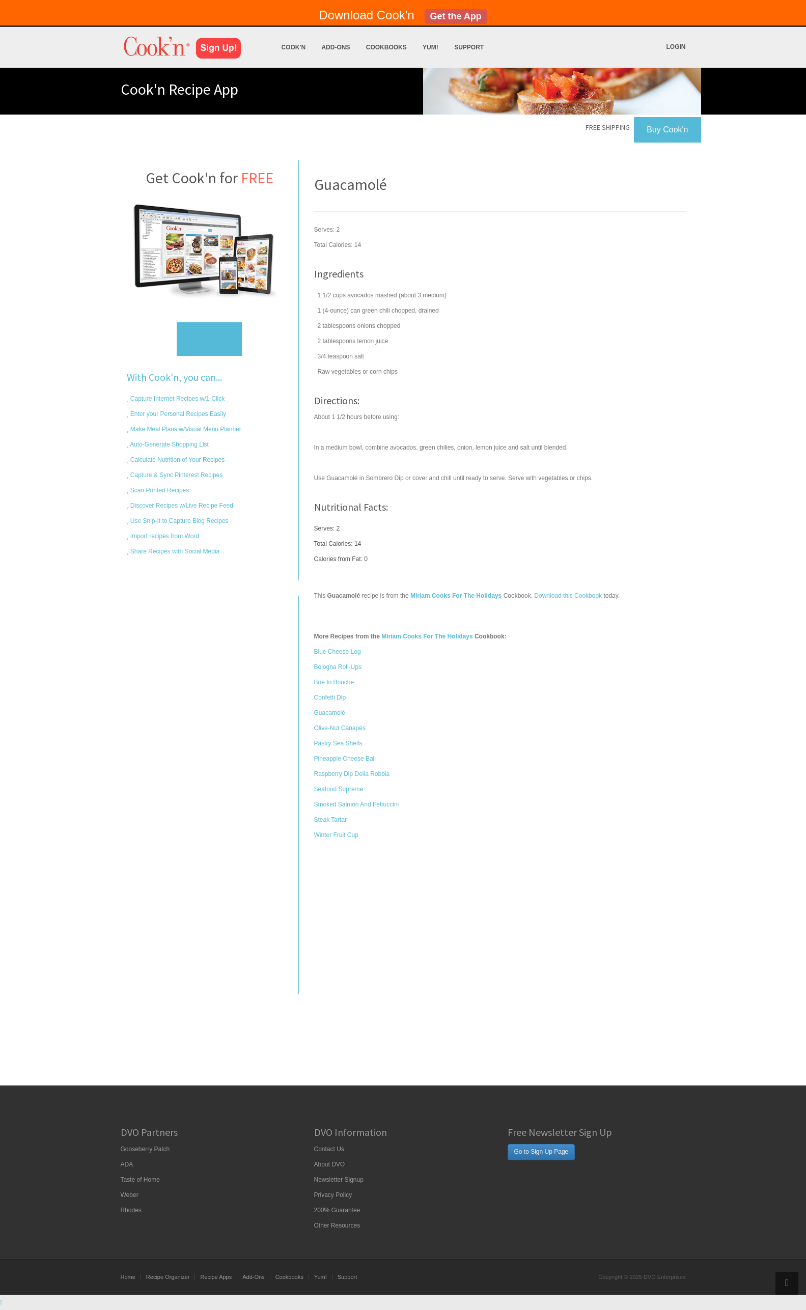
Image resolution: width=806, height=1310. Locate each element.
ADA (127, 1164)
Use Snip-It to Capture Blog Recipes (179, 520)
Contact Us (329, 1149)
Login (676, 46)
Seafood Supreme (339, 789)
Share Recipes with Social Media (174, 551)
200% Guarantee (337, 1210)
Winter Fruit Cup (336, 835)
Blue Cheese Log (337, 651)
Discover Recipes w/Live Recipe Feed (181, 505)
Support (469, 47)
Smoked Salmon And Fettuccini (356, 804)
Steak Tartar (330, 819)
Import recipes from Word (164, 536)
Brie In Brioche (334, 682)
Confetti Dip (330, 697)
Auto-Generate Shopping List (169, 444)
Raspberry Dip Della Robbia (352, 773)
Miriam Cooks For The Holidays (427, 636)
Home (128, 1277)
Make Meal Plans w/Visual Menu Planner (185, 429)
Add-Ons (335, 47)
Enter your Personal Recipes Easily (177, 413)
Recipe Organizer (168, 1277)
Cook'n (294, 47)
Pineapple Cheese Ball (345, 758)
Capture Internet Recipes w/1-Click (177, 398)
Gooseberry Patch (145, 1149)
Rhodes (131, 1210)
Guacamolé (329, 712)
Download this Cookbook (568, 595)
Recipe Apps (216, 1277)
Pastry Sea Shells (338, 743)
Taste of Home (140, 1179)
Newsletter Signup (339, 1179)
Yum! (430, 47)
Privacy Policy (333, 1194)
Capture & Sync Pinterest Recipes (176, 475)
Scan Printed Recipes (159, 490)
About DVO (329, 1164)
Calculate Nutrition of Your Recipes (177, 459)
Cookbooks (386, 47)
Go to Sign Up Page (541, 1151)
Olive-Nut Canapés (340, 728)
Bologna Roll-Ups (338, 667)
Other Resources (337, 1225)
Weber (129, 1194)
